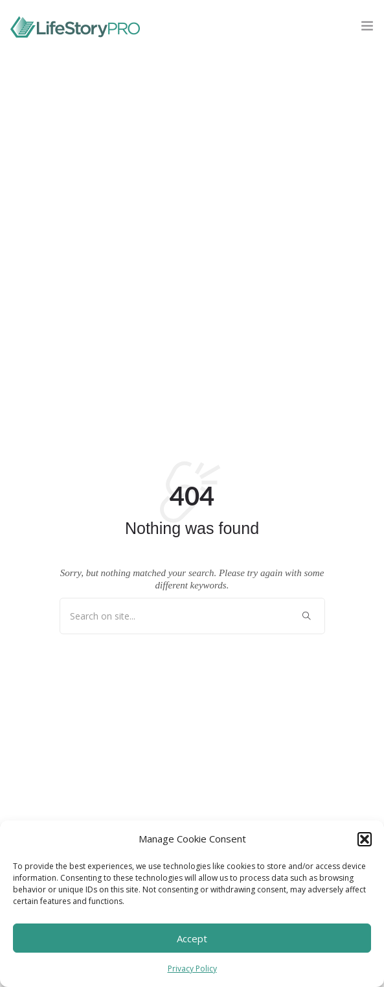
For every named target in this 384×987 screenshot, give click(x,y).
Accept (192, 938)
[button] (364, 839)
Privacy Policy (192, 968)
